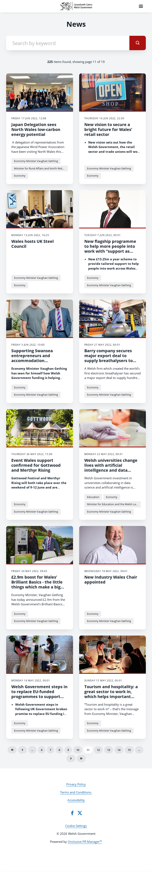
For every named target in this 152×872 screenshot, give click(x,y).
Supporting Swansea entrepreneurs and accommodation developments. (32, 358)
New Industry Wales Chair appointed (110, 579)
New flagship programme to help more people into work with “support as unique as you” (110, 249)
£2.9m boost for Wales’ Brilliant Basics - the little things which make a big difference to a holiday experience (37, 587)
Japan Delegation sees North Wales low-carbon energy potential (35, 129)
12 (98, 750)
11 (88, 750)
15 (129, 750)
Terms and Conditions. (76, 792)
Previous (22, 750)
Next (70, 758)
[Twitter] (80, 813)
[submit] (137, 43)
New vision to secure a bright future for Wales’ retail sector (108, 129)
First (12, 750)
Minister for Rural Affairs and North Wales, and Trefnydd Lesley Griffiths (41, 168)
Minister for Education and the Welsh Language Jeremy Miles (114, 504)
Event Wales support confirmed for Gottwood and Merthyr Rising (36, 465)
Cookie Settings (76, 826)
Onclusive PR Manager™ (85, 842)
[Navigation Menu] (141, 6)
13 (108, 750)
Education (93, 497)
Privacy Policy (76, 784)
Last (81, 758)
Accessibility (76, 800)
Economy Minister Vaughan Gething (36, 161)
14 (118, 750)
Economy (20, 175)
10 (77, 750)
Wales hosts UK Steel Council (32, 244)
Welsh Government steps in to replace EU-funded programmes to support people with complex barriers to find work (39, 696)
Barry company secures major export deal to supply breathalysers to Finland (108, 358)
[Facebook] (72, 813)
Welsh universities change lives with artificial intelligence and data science (110, 467)
